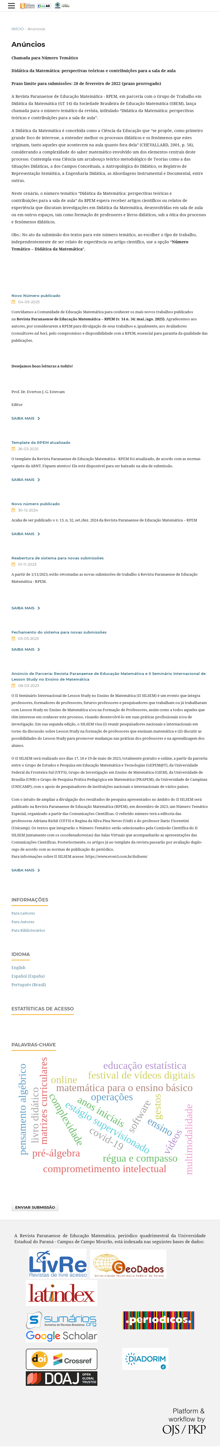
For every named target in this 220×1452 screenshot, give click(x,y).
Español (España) (28, 976)
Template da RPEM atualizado (40, 442)
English (18, 967)
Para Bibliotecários (28, 930)
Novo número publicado (35, 503)
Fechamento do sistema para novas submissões (59, 632)
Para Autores (22, 921)
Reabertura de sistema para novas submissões (57, 558)
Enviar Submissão (35, 1207)
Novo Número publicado (35, 295)
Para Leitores (23, 913)
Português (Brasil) (28, 984)
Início (17, 29)
